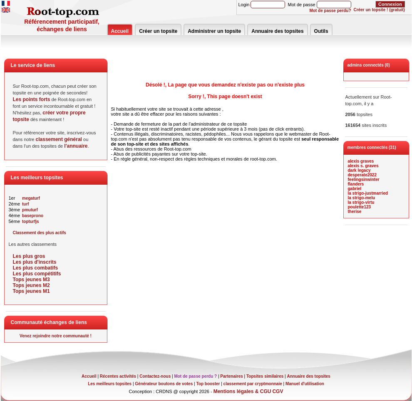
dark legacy (359, 170)
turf (25, 204)
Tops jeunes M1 (31, 291)
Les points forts (31, 99)
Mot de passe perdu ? (195, 376)
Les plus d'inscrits (35, 262)
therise (355, 211)
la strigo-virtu (361, 202)
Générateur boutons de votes (164, 383)
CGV (277, 391)
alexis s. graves (363, 165)
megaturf (31, 198)
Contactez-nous (155, 376)
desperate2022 (362, 175)
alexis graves (361, 161)
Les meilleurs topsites (110, 383)
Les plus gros (29, 256)
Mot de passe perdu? (330, 10)
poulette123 (359, 207)
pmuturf (30, 210)
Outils (321, 31)
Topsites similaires (264, 376)
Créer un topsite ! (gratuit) (379, 9)
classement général (59, 139)
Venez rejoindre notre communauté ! (56, 336)
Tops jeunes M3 (31, 279)
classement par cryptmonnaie (252, 383)
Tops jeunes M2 (31, 285)
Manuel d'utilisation (304, 383)
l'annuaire (75, 146)
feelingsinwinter (364, 179)
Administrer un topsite (214, 31)
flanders (356, 184)
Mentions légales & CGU (242, 391)
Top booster (208, 383)
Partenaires (231, 376)
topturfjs (30, 221)
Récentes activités (118, 376)
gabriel (355, 188)
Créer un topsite (158, 31)
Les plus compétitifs (37, 274)
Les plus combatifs (35, 268)
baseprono (32, 215)
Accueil (120, 31)
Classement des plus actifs (39, 232)
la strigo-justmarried (368, 193)
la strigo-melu (361, 198)
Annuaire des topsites (277, 31)
